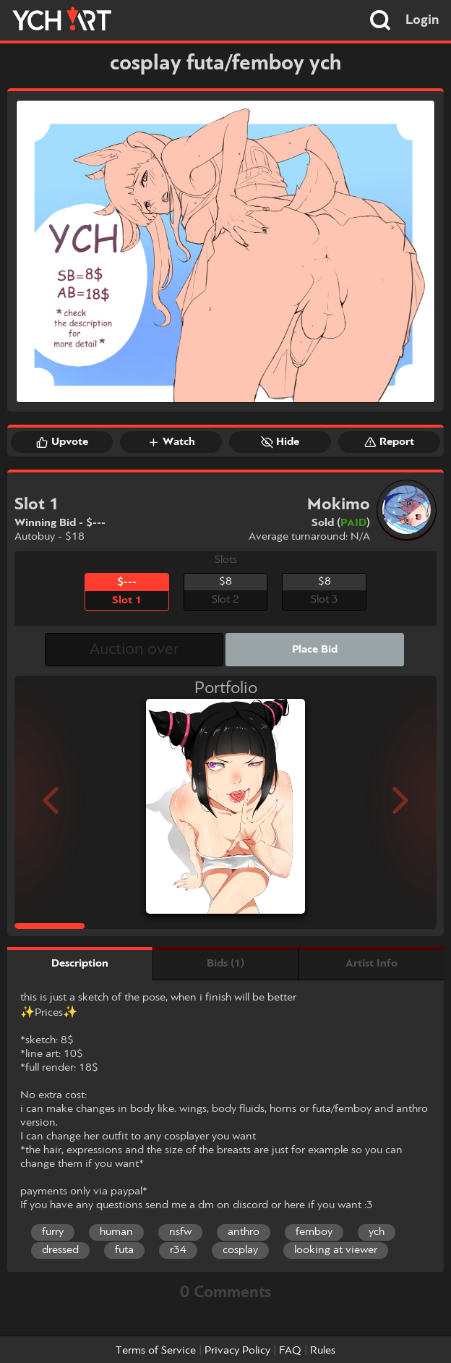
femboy (314, 1232)
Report (389, 442)
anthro (243, 1232)
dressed (60, 1250)
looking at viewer (335, 1250)
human (116, 1232)
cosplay (240, 1250)
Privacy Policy (237, 1350)
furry (53, 1232)
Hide (280, 442)
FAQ (290, 1350)
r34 (178, 1250)
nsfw (180, 1232)
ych (377, 1232)
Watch (171, 442)
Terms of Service (156, 1350)
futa (124, 1250)
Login (422, 20)
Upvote (62, 442)
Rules (322, 1350)
